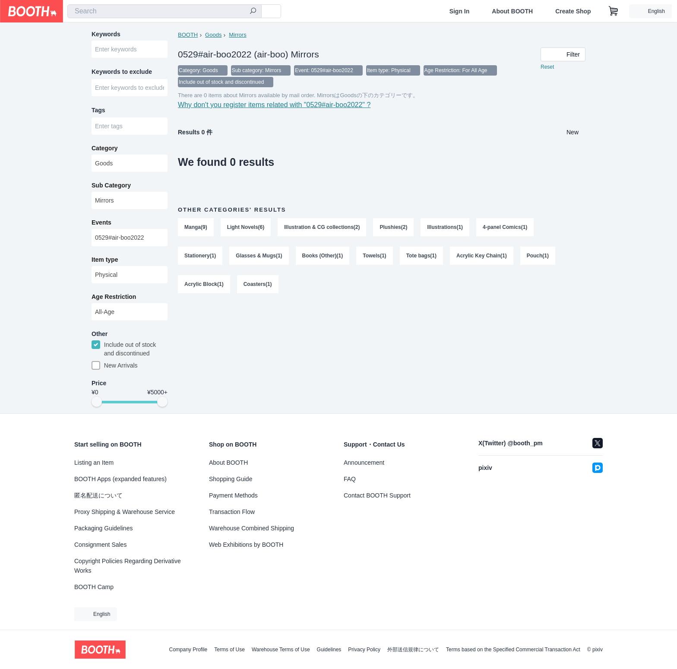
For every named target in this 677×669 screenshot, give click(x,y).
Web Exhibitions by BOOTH (246, 544)
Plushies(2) (394, 228)
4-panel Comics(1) (505, 228)
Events (101, 223)
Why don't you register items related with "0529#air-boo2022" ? (274, 106)
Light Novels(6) (246, 228)
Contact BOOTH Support (377, 495)
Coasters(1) (258, 285)
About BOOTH (512, 11)
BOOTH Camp (94, 586)
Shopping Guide (230, 479)
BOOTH (188, 35)
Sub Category (111, 186)
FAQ (350, 479)
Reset (547, 67)
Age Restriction (114, 298)
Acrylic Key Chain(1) (481, 257)
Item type (105, 260)
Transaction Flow (232, 511)
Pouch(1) (538, 257)
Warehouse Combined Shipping (251, 528)
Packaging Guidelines (103, 528)
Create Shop (573, 11)
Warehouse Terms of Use (281, 649)
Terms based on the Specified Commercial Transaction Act (513, 649)
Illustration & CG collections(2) (322, 228)
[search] (253, 12)
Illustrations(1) (445, 228)
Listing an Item (94, 462)
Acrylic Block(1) (204, 285)
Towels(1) (374, 257)
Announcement (364, 462)
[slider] (97, 403)
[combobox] (164, 11)
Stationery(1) (200, 257)
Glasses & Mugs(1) (259, 257)
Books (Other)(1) (322, 257)
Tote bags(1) (421, 257)
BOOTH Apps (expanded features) (120, 479)
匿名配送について (98, 495)
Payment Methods (233, 495)
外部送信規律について (413, 649)
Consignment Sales (100, 544)
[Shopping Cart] (613, 11)
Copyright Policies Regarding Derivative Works (127, 566)
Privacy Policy (364, 649)
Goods (213, 35)
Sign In (459, 11)
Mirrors (237, 35)
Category (105, 149)
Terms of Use (229, 649)
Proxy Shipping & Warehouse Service (124, 511)
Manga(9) (195, 228)
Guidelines (329, 649)
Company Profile (188, 649)
